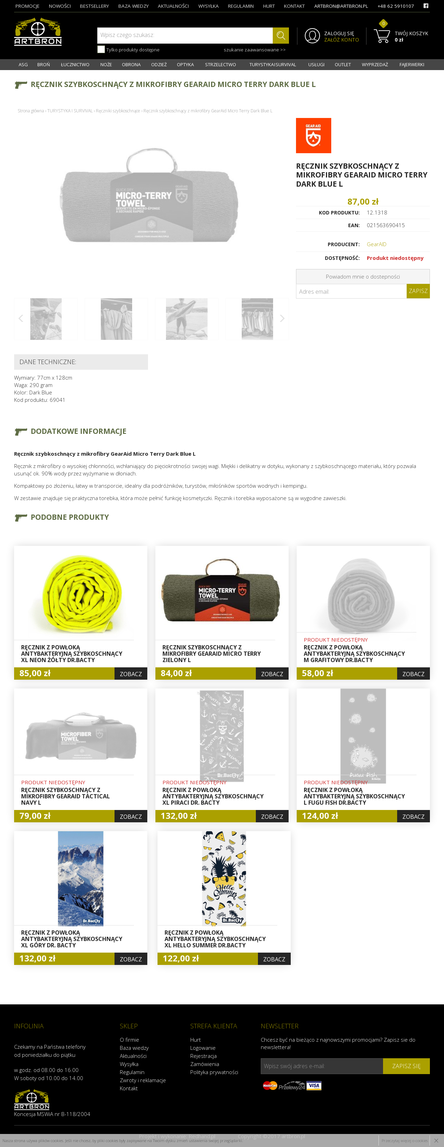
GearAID (377, 244)
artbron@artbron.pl (341, 6)
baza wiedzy (133, 6)
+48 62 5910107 (395, 6)
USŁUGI (316, 64)
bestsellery (94, 6)
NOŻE (106, 64)
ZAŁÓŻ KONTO (341, 40)
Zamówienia (204, 1063)
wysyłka (208, 6)
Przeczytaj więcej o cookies (405, 1140)
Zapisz (418, 291)
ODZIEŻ (159, 64)
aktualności (173, 6)
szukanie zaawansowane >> (255, 49)
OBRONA (131, 64)
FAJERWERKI (412, 64)
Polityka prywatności (214, 1072)
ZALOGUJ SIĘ (339, 33)
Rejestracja (203, 1055)
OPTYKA (185, 64)
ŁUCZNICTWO (75, 64)
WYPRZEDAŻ (375, 64)
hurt (269, 6)
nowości (60, 6)
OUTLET (343, 64)
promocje (27, 6)
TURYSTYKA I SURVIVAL (272, 64)
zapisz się (406, 1066)
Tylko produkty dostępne (128, 49)
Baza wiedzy (134, 1047)
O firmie (129, 1039)
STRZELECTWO (220, 64)
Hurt (195, 1039)
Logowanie (203, 1047)
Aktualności (133, 1055)
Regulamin (132, 1072)
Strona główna (31, 111)
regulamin (241, 6)
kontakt (294, 6)
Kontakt (129, 1088)
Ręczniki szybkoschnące (118, 111)
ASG (23, 64)
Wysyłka (129, 1063)
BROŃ (43, 64)
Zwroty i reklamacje (143, 1080)
